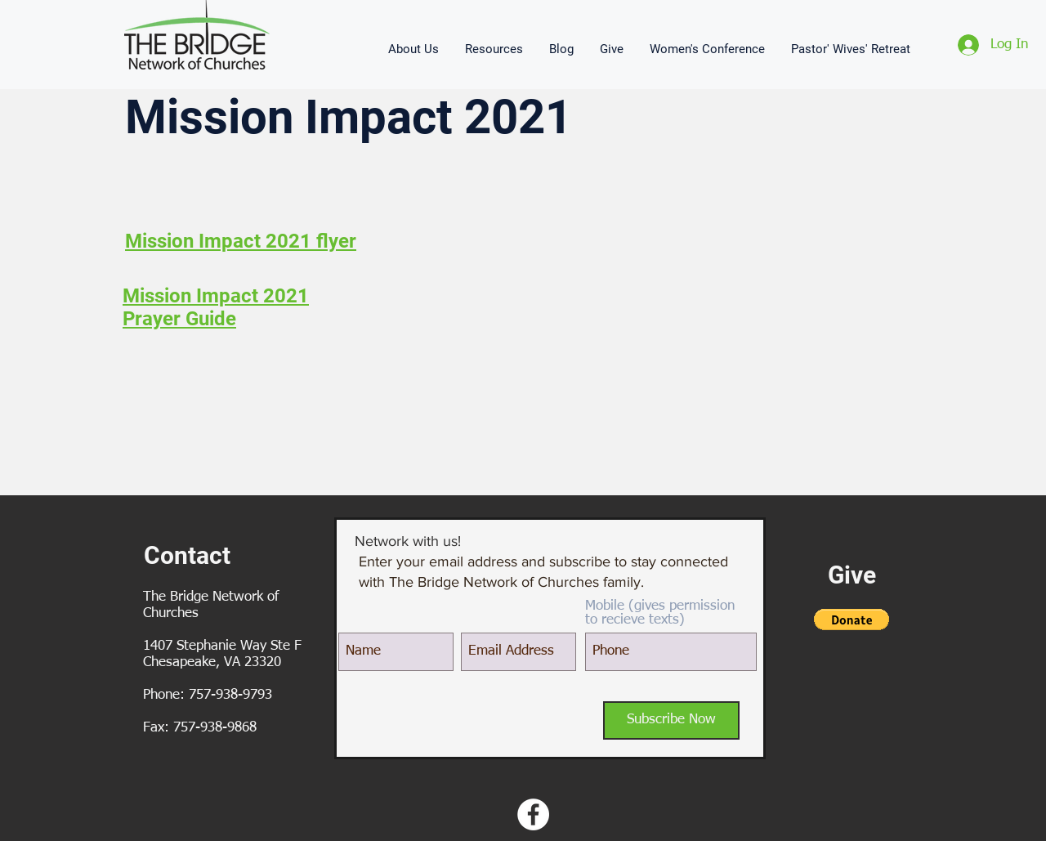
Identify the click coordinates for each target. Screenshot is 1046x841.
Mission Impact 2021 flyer (240, 241)
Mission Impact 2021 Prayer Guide (216, 307)
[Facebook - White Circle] (533, 814)
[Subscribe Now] (671, 720)
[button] (414, 49)
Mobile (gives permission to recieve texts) (660, 613)
